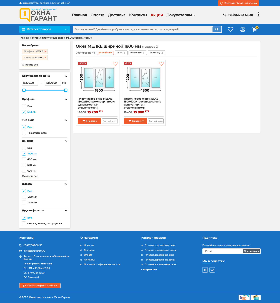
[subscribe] (231, 251)
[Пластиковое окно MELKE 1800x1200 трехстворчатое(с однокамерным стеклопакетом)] (144, 79)
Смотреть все (30, 176)
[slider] (24, 90)
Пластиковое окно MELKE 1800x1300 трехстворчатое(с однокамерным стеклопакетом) (98, 104)
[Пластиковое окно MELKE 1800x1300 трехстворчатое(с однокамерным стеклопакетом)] (98, 79)
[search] (147, 29)
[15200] (30, 83)
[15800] (53, 83)
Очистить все (30, 64)
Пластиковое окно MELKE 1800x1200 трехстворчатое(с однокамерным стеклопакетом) (144, 104)
